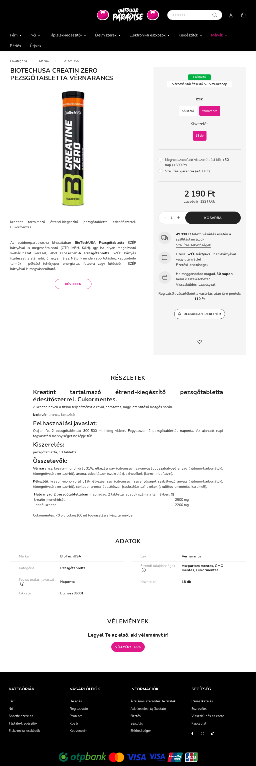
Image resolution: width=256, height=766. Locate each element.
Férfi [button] (14, 35)
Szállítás (136, 724)
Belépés (76, 702)
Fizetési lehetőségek (192, 264)
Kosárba (213, 218)
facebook (193, 734)
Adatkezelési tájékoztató (148, 709)
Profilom (76, 716)
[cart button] (243, 15)
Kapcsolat (199, 724)
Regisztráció (79, 709)
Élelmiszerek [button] (106, 35)
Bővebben (73, 284)
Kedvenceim (79, 731)
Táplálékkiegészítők (23, 724)
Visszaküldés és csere (208, 716)
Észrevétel (199, 709)
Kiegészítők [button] (188, 35)
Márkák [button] (217, 35)
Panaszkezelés (202, 702)
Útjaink (35, 45)
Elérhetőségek (140, 731)
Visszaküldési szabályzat (195, 284)
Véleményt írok (128, 647)
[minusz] (165, 218)
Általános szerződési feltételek (153, 702)
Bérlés (15, 45)
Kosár (74, 724)
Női (11, 709)
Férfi (12, 702)
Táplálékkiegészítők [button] (66, 35)
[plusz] (178, 218)
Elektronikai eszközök (24, 731)
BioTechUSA (70, 61)
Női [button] (33, 35)
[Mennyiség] (172, 218)
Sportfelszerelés (21, 716)
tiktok (213, 734)
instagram (203, 734)
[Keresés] (194, 15)
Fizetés (135, 716)
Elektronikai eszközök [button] (148, 35)
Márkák (44, 61)
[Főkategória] (18, 61)
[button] (199, 314)
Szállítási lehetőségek (193, 245)
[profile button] (231, 15)
